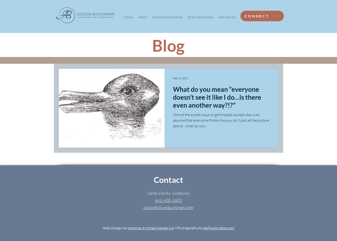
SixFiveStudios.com (218, 228)
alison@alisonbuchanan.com (168, 207)
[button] (200, 15)
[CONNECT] (262, 16)
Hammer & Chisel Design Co (151, 228)
